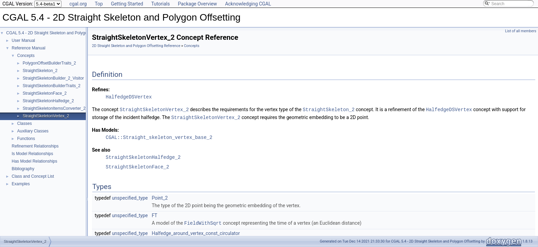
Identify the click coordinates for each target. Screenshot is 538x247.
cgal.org (77, 4)
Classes (24, 123)
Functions (26, 138)
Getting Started (127, 4)
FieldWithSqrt (203, 222)
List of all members (520, 31)
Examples (21, 183)
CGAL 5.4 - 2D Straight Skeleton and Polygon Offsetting (57, 33)
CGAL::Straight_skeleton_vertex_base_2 (159, 136)
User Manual (23, 40)
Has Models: (105, 129)
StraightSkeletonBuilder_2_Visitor (53, 78)
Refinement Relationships (35, 146)
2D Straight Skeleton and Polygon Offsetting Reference (136, 46)
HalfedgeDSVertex (129, 97)
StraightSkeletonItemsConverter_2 (54, 108)
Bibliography (23, 168)
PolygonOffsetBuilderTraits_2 (49, 63)
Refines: (101, 89)
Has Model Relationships (34, 161)
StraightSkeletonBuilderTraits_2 (51, 85)
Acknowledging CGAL (248, 4)
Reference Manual (28, 48)
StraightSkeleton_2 (40, 70)
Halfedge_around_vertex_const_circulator (196, 232)
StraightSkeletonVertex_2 (46, 116)
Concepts (26, 55)
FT (154, 214)
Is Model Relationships (32, 153)
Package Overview (197, 4)
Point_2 (160, 197)
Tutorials (160, 4)
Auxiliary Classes (32, 131)
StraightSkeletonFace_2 (45, 93)
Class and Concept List (33, 176)
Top (99, 4)
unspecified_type (130, 197)
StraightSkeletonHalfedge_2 (48, 100)
